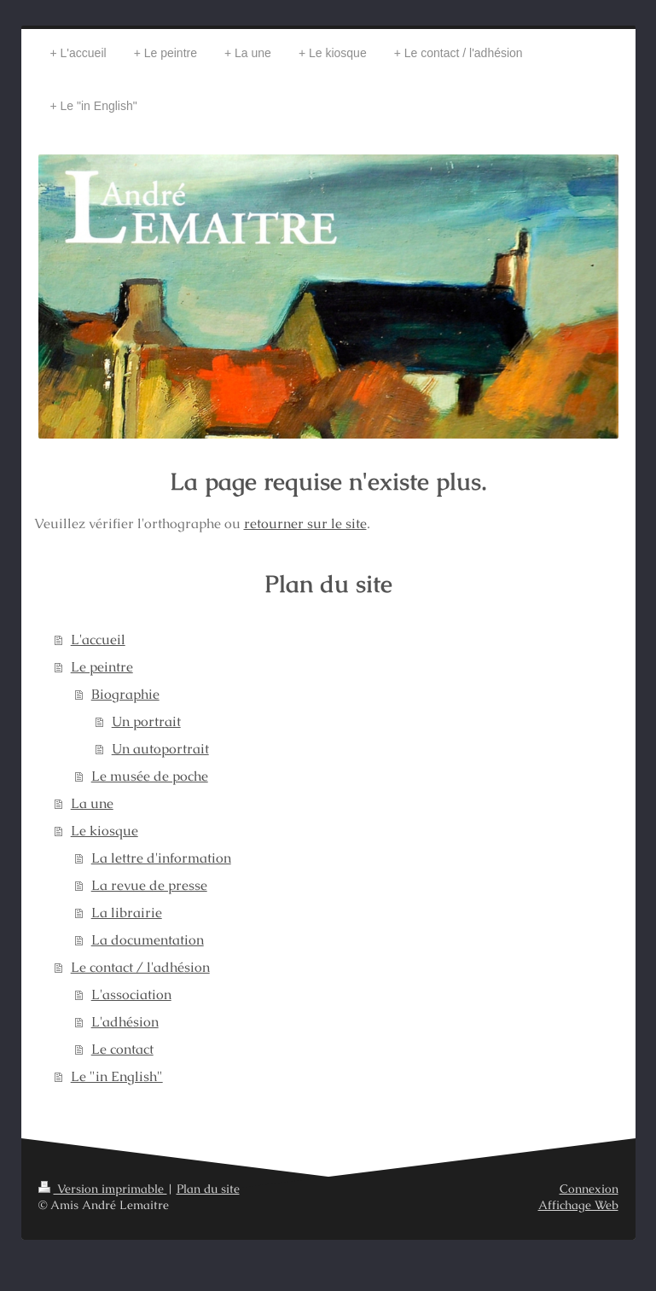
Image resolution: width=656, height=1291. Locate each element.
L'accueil (98, 639)
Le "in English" (117, 1076)
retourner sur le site (305, 523)
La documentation (147, 940)
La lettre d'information (161, 858)
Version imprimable (102, 1188)
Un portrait (146, 721)
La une (92, 803)
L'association (131, 994)
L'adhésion (125, 1022)
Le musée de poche (149, 776)
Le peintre (102, 667)
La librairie (126, 913)
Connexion (589, 1188)
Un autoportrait (160, 749)
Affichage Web (578, 1204)
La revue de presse (149, 885)
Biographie (125, 694)
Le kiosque (104, 831)
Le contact (122, 1049)
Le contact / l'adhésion (140, 967)
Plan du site (208, 1188)
